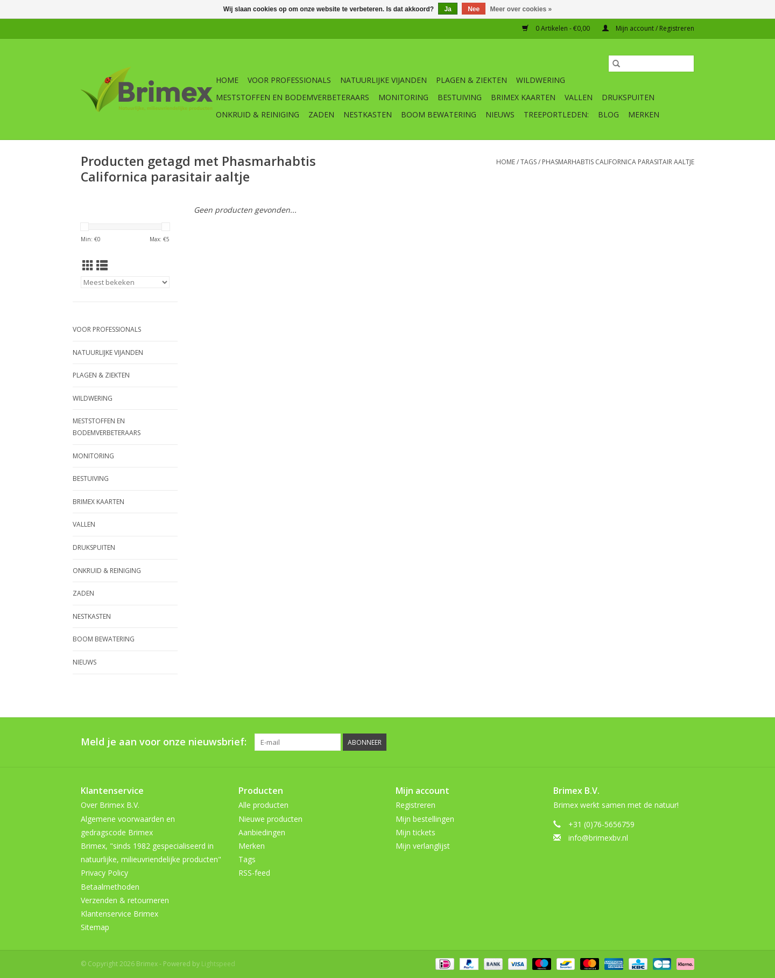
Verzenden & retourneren (125, 900)
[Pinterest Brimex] (627, 742)
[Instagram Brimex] (685, 742)
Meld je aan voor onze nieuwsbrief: (163, 742)
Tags (528, 161)
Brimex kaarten (523, 97)
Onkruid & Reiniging (257, 114)
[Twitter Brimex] (608, 742)
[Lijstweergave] (102, 265)
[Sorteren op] (125, 282)
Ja (447, 9)
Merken (643, 114)
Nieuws (500, 114)
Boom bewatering (438, 114)
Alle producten (263, 805)
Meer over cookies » (521, 9)
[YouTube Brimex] (647, 742)
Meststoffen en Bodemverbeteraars (292, 97)
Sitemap (95, 927)
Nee (474, 9)
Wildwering (540, 80)
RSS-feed (254, 873)
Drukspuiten (628, 97)
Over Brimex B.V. (110, 805)
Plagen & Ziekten (471, 80)
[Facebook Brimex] (588, 742)
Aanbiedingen (261, 832)
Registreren (415, 805)
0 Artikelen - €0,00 (556, 28)
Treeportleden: (556, 114)
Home (227, 80)
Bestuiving (460, 97)
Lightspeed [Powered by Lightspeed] (218, 963)
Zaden (321, 114)
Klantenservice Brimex (119, 914)
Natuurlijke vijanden (383, 80)
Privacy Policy (104, 873)
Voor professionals (289, 80)
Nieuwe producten (270, 819)
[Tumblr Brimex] (666, 742)
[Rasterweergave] (88, 265)
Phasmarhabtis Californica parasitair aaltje (618, 161)
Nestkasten (367, 114)
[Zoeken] (651, 63)
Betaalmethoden (110, 887)
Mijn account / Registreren (648, 28)
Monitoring (403, 97)
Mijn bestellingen (425, 819)
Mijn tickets (415, 832)
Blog (608, 114)
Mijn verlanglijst (423, 846)
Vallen (579, 97)
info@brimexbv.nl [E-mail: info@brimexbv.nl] (598, 838)
